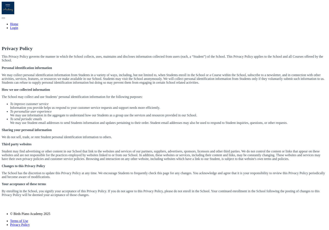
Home (14, 24)
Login (14, 28)
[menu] (164, 26)
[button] (3, 18)
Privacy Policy (20, 224)
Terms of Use (19, 221)
